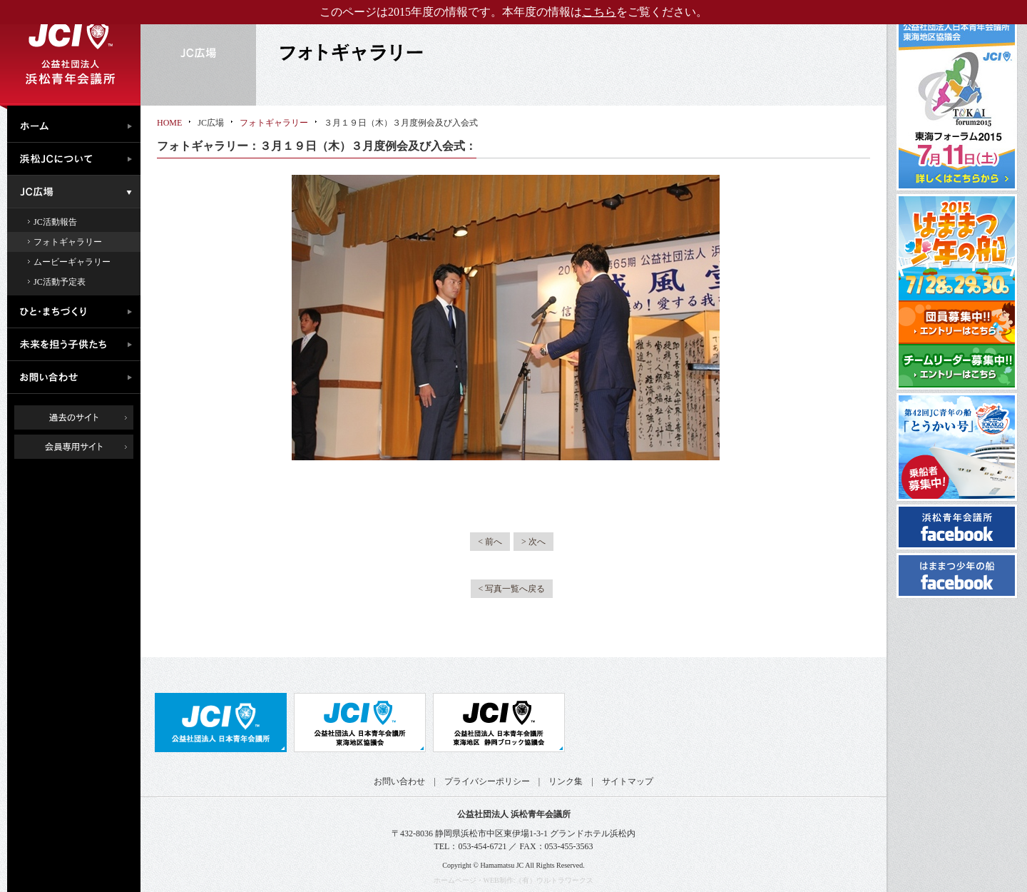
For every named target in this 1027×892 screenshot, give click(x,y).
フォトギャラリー (68, 242)
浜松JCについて (77, 159)
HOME (169, 123)
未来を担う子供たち (77, 344)
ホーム (77, 124)
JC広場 (77, 192)
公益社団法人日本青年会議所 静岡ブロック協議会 (499, 722)
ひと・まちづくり (77, 311)
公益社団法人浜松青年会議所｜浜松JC (70, 53)
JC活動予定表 (60, 282)
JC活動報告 (55, 222)
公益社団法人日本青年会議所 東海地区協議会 (360, 722)
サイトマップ (627, 781)
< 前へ (490, 542)
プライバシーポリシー (487, 781)
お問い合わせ (77, 377)
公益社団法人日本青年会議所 (221, 722)
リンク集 (565, 781)
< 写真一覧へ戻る (512, 589)
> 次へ (533, 542)
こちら (599, 12)
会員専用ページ (84, 447)
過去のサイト (73, 417)
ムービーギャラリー (72, 262)
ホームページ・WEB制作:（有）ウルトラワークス (514, 880)
